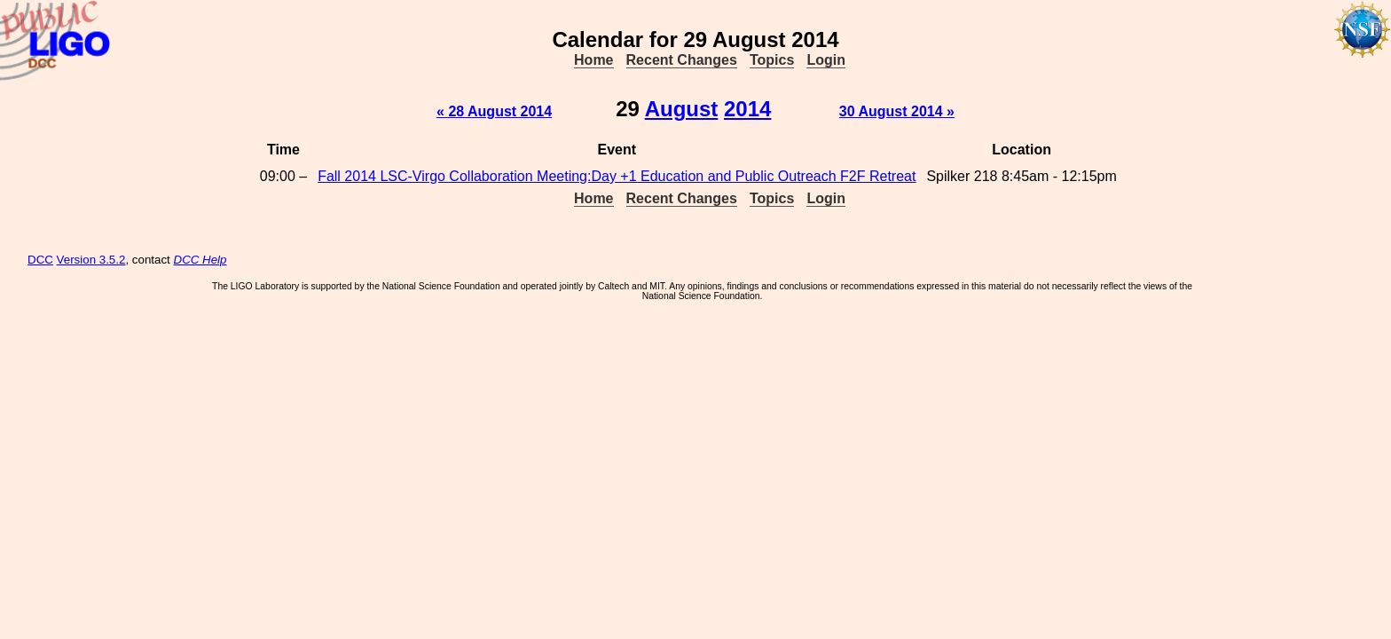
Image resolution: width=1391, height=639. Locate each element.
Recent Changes (681, 59)
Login (825, 59)
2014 (747, 109)
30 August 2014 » (897, 111)
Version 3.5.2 (91, 259)
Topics (772, 59)
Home (593, 59)
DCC (40, 259)
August (682, 109)
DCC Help (200, 259)
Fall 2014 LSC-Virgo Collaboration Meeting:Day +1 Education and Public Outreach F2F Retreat (617, 176)
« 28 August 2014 (494, 111)
